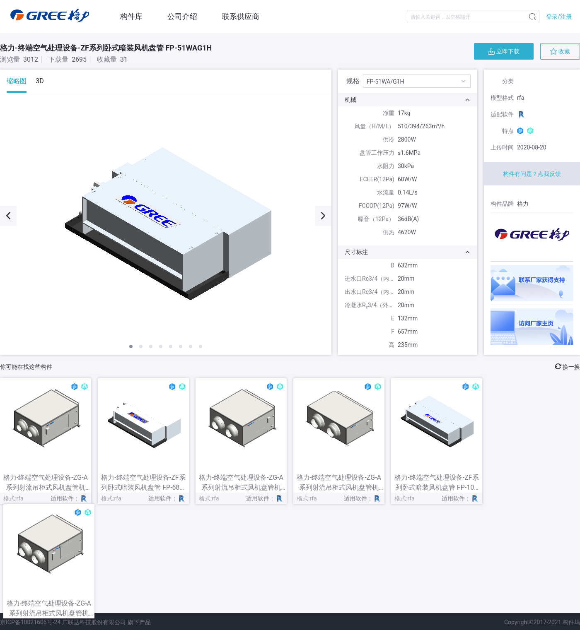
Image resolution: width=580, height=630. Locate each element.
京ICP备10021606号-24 (30, 622)
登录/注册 (559, 16)
